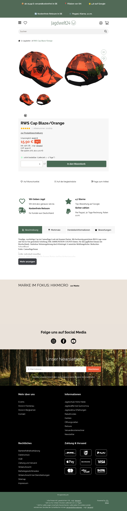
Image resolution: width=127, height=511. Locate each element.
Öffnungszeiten (71, 422)
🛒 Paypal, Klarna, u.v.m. (80, 14)
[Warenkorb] (107, 23)
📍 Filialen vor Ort (72, 4)
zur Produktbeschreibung (32, 133)
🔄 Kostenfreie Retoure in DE (48, 14)
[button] (101, 23)
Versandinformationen (74, 507)
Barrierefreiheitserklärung (29, 451)
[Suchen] (60, 31)
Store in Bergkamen (27, 410)
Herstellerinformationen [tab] (78, 230)
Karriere (68, 418)
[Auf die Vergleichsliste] (103, 52)
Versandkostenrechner (74, 430)
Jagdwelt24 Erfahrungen (75, 410)
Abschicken (93, 369)
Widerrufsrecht (24, 467)
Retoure (68, 426)
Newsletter (69, 434)
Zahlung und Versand (27, 463)
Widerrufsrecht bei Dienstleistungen (34, 475)
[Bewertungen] (25, 128)
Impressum (23, 483)
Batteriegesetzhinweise (28, 471)
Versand (39, 146)
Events (21, 402)
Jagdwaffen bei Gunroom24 (77, 406)
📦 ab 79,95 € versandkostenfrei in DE (39, 4)
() (46, 157)
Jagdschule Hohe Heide (75, 402)
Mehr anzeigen (27, 261)
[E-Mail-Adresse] (56, 369)
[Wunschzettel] (25, 23)
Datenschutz (24, 455)
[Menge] (32, 164)
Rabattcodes (70, 414)
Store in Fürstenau (26, 406)
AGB (20, 459)
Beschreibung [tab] (30, 230)
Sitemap (22, 479)
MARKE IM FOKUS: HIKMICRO (43, 285)
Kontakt (21, 414)
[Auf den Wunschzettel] (103, 58)
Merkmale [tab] (54, 230)
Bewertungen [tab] (103, 230)
